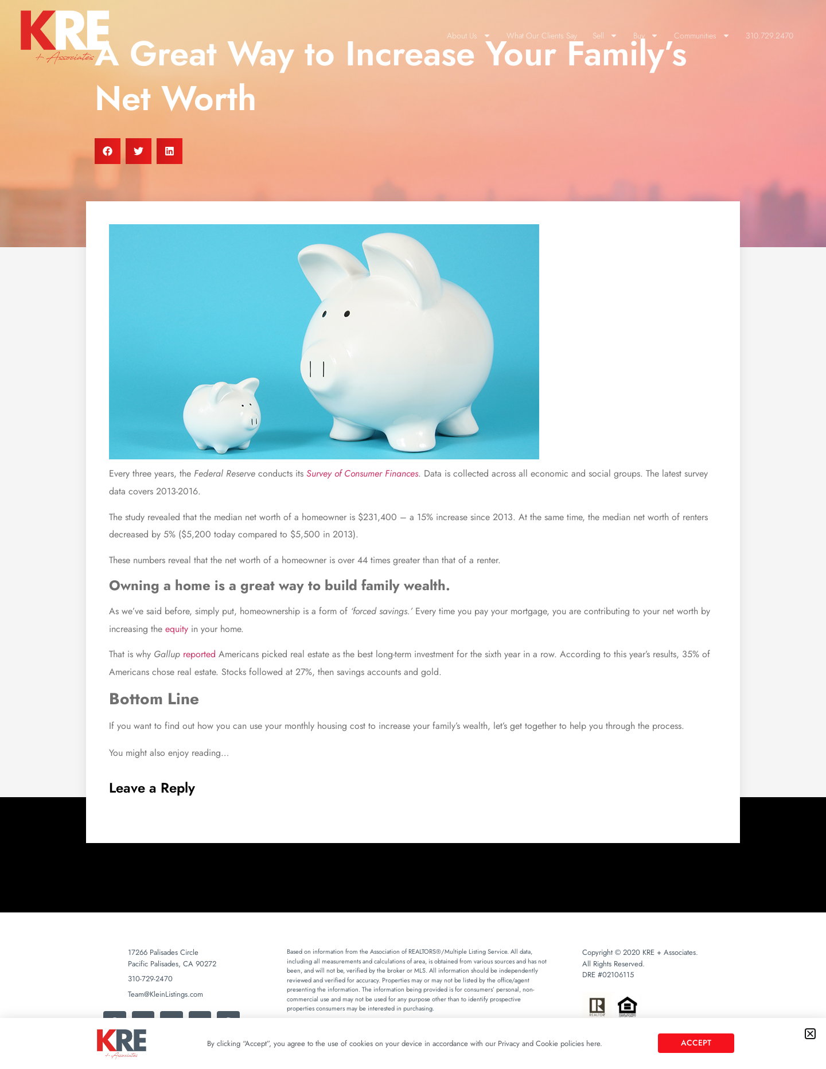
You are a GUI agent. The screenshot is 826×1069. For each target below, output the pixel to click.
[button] (810, 1033)
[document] (413, 534)
